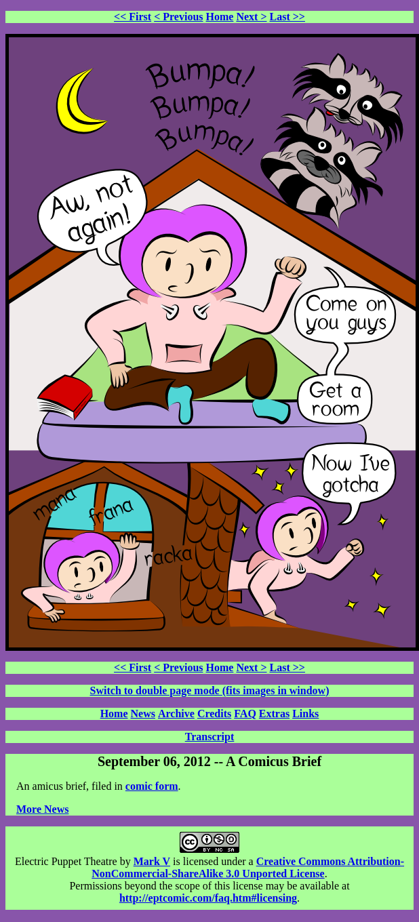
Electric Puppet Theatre (66, 861)
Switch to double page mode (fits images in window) (210, 690)
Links (305, 713)
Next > (251, 16)
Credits (214, 713)
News (143, 713)
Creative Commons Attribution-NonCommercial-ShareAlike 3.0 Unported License (248, 867)
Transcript (210, 736)
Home (220, 16)
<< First (132, 16)
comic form (151, 786)
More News (42, 809)
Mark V (152, 861)
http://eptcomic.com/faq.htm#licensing (208, 898)
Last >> (287, 16)
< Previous (178, 16)
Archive (176, 713)
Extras (274, 713)
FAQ (245, 713)
